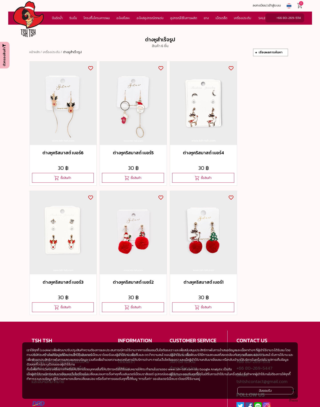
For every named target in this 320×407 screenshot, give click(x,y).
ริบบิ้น (73, 18)
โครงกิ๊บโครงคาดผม (97, 18)
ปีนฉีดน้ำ (57, 18)
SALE (262, 18)
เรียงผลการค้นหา (270, 52)
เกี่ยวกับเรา (127, 336)
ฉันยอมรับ (265, 390)
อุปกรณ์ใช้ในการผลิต (183, 18)
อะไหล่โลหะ (123, 18)
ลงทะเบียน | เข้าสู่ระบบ (267, 5)
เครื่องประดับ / (52, 52)
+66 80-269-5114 (288, 17)
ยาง (206, 18)
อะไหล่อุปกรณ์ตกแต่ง (150, 18)
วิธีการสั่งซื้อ (180, 336)
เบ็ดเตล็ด (221, 18)
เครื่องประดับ (242, 18)
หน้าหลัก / (35, 52)
